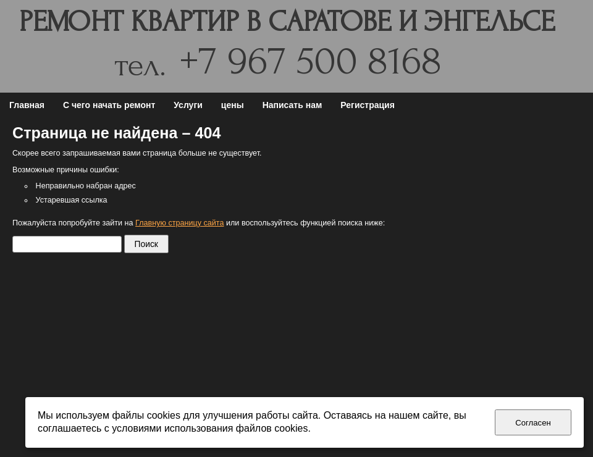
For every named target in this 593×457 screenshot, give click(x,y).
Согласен (533, 422)
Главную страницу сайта (179, 223)
